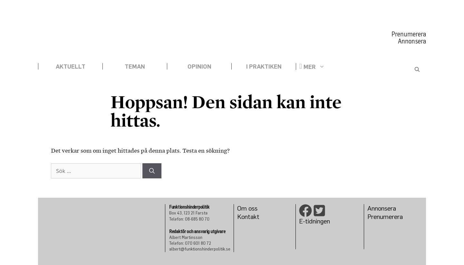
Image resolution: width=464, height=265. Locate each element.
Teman (135, 66)
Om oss (247, 208)
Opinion (199, 66)
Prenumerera (409, 34)
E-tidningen (314, 221)
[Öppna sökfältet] (417, 70)
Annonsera (412, 41)
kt (256, 217)
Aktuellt (70, 66)
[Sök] (151, 171)
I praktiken (264, 66)
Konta (245, 217)
